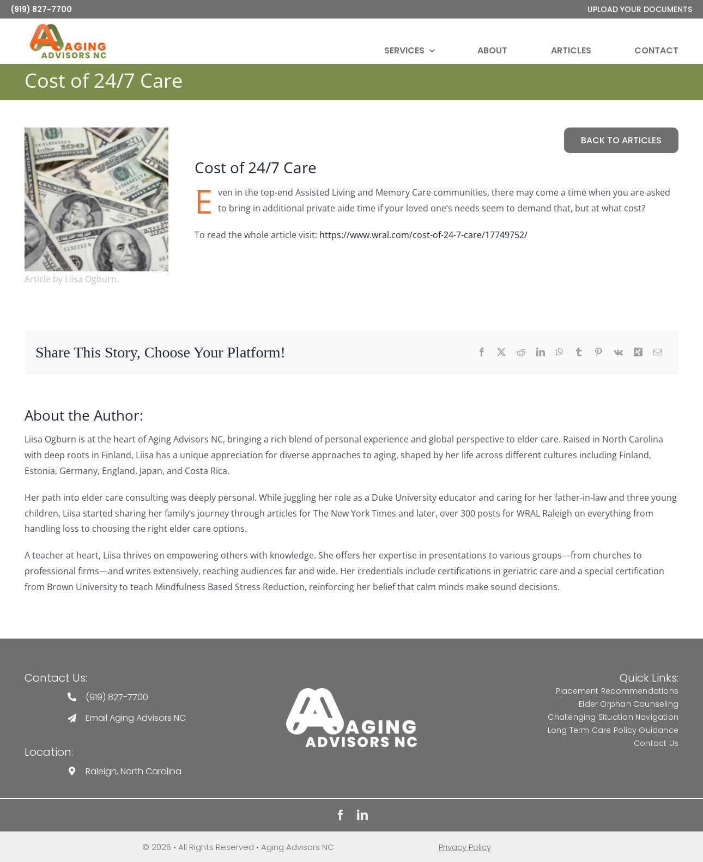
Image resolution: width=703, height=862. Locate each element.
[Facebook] (482, 353)
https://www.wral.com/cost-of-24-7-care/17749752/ (423, 235)
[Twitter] (501, 353)
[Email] (658, 353)
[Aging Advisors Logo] (351, 692)
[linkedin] (362, 815)
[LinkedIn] (540, 353)
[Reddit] (521, 353)
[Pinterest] (598, 353)
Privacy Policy (465, 847)
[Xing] (638, 353)
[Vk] (618, 353)
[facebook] (340, 815)
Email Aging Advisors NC (136, 718)
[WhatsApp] (559, 353)
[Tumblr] (579, 353)
